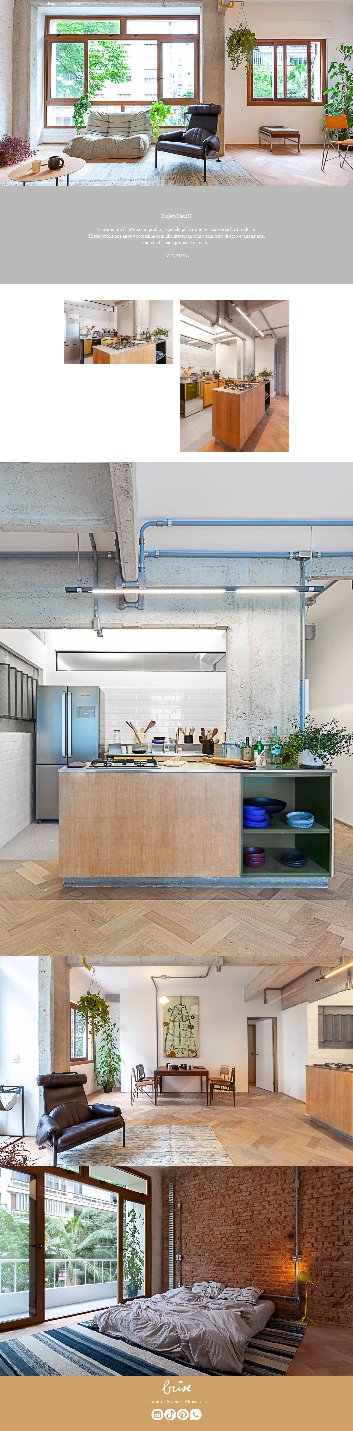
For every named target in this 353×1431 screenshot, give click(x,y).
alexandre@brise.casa (185, 1401)
